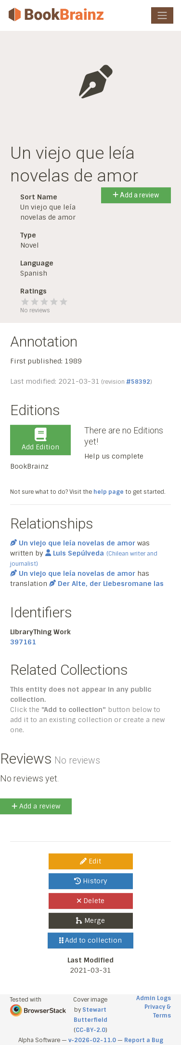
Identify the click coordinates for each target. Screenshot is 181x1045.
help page (108, 492)
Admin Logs (153, 998)
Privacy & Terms (157, 1011)
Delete (91, 900)
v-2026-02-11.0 (92, 1040)
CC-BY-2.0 (90, 1030)
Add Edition (40, 440)
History (90, 881)
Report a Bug (143, 1040)
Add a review (136, 195)
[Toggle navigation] (162, 15)
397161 (23, 642)
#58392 (138, 382)
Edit (90, 861)
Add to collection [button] (90, 940)
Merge (90, 920)
